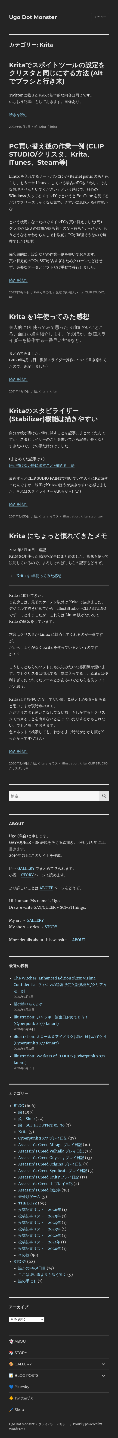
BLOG (19, 1105)
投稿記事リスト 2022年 (39, 1235)
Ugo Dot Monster (33, 17)
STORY (27, 875)
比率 (25, 768)
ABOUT (46, 888)
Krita (42, 126)
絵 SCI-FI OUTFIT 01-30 (41, 1125)
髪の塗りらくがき (28, 1004)
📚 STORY (18, 1353)
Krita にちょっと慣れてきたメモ (58, 536)
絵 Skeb (26, 1118)
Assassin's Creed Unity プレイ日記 (48, 1177)
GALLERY (25, 868)
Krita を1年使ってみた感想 (49, 317)
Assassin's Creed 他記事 (39, 1190)
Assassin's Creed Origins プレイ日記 (50, 1164)
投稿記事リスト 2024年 (39, 1222)
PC (11, 297)
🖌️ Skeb (16, 1409)
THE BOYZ (27, 1203)
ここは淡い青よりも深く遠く (42, 1274)
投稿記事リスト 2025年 (39, 1216)
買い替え (69, 292)
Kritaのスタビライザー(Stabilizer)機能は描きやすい (53, 415)
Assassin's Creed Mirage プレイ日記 (50, 1144)
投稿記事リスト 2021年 (39, 1242)
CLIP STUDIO (94, 292)
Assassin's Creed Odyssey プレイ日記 (51, 1157)
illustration (71, 516)
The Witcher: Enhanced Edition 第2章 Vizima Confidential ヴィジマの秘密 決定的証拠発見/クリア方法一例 (60, 984)
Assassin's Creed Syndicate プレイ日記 (52, 1170)
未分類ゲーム (29, 1196)
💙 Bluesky (19, 1387)
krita (53, 126)
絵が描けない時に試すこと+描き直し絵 (42, 465)
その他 (47, 292)
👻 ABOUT (18, 1341)
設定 (59, 292)
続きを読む (18, 114)
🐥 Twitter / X (21, 1398)
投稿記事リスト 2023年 (39, 1229)
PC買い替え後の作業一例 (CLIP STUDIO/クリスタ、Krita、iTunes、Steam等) (56, 154)
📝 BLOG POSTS (23, 1375)
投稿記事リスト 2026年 (39, 1209)
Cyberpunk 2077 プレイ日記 (42, 1138)
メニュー (100, 17)
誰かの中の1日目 (32, 1268)
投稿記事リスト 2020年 (39, 1248)
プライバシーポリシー (54, 1424)
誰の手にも (27, 1281)
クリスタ (15, 768)
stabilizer (96, 516)
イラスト (56, 516)
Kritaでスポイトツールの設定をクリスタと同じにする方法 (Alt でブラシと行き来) (57, 73)
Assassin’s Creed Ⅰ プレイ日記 (45, 1183)
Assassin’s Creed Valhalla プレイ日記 (51, 1151)
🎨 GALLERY (20, 1364)
